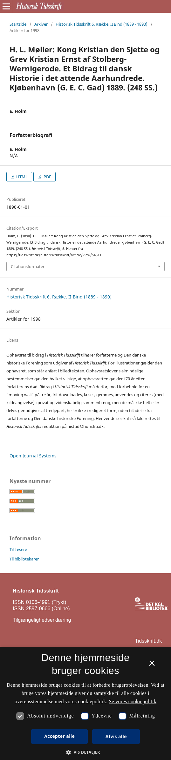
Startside (18, 24)
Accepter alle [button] (59, 736)
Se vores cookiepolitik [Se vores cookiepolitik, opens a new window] (132, 701)
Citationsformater (27, 266)
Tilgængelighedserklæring (42, 620)
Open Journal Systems (33, 456)
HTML (21, 177)
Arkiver (41, 24)
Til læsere (18, 549)
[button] (85, 752)
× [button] (151, 665)
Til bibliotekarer (24, 559)
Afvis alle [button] (116, 736)
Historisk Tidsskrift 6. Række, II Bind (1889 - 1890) (101, 24)
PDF (47, 177)
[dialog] (85, 703)
